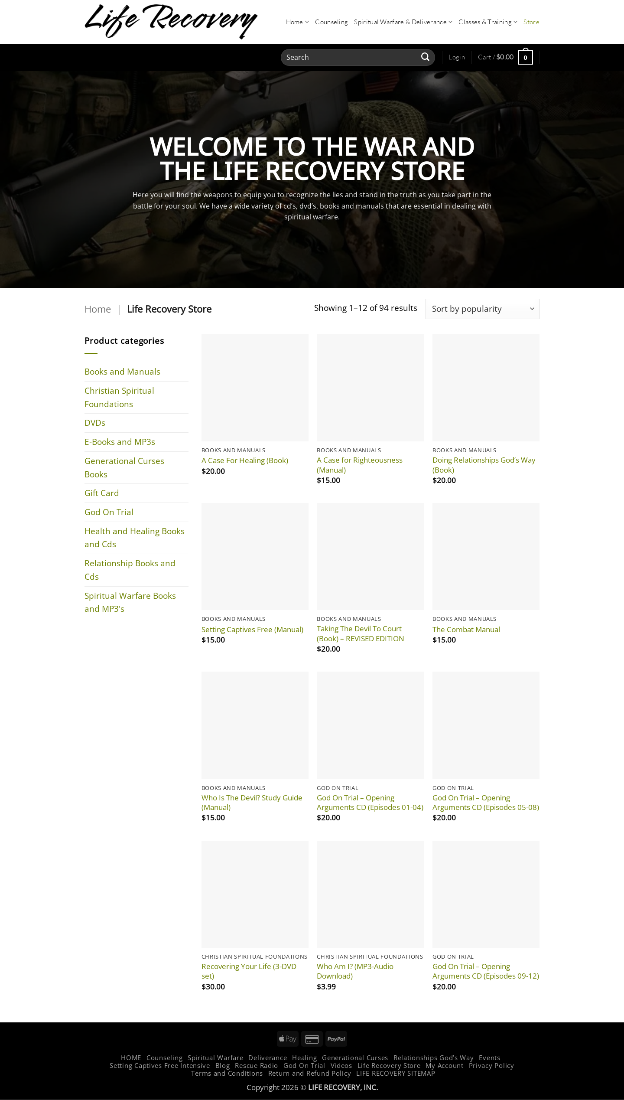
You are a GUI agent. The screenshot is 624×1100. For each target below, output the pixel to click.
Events (489, 1057)
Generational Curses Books (124, 467)
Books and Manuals (122, 371)
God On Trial (108, 512)
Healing (304, 1057)
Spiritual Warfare (216, 1057)
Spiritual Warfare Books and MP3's (130, 602)
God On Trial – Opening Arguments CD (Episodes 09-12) (485, 971)
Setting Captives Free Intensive (160, 1065)
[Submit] (425, 57)
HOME (131, 1057)
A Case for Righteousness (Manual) (360, 464)
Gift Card (101, 493)
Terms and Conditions (227, 1073)
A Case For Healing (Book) (245, 460)
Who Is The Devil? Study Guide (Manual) (252, 802)
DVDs (94, 422)
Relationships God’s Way (433, 1057)
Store (531, 22)
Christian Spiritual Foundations (119, 397)
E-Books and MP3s (119, 441)
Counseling (331, 22)
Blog (222, 1065)
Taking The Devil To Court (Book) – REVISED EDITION (360, 633)
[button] (456, 57)
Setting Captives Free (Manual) (252, 629)
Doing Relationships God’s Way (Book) (484, 464)
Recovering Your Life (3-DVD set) (249, 971)
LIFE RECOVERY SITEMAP (395, 1073)
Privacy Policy (491, 1065)
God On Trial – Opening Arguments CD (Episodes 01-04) (370, 802)
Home (297, 22)
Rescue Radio (256, 1065)
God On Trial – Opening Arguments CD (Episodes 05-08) (485, 802)
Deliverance (267, 1057)
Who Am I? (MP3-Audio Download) (355, 971)
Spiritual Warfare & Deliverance (403, 22)
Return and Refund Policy (309, 1073)
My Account (444, 1065)
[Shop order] (483, 309)
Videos (341, 1065)
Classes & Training (487, 22)
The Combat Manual (466, 629)
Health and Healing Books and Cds (134, 537)
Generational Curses (355, 1057)
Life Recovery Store (389, 1065)
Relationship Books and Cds (130, 569)
